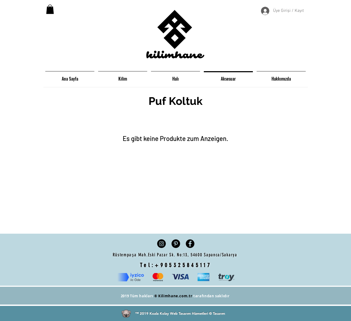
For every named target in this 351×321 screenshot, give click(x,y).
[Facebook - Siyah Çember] (190, 243)
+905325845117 (183, 265)
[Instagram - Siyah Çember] (161, 243)
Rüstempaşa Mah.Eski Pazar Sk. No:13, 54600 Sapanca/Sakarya (176, 254)
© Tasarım (217, 313)
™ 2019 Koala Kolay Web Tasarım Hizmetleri (172, 313)
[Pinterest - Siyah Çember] (175, 243)
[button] (50, 9)
